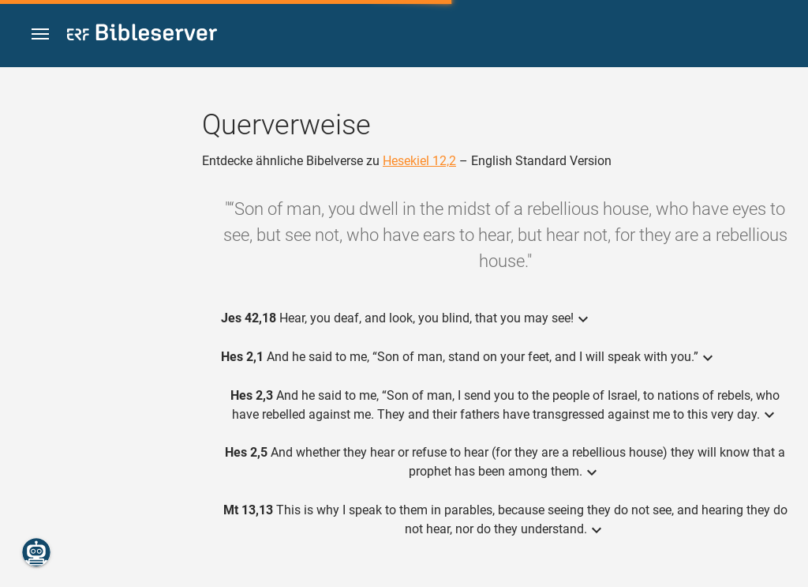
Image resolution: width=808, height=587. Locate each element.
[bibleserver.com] (142, 35)
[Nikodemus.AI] (36, 552)
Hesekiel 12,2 (419, 160)
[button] (40, 34)
